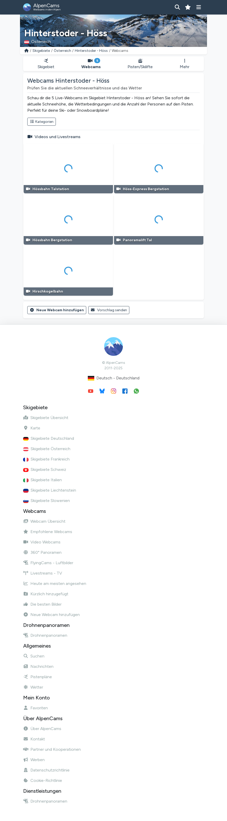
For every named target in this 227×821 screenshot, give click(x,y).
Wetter (33, 687)
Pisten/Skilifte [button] (140, 64)
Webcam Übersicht (44, 521)
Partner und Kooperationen (52, 749)
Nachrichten (38, 666)
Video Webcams (42, 542)
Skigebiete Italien (42, 479)
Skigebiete (41, 50)
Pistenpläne (37, 676)
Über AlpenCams (42, 728)
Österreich (62, 50)
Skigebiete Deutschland (48, 438)
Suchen (33, 656)
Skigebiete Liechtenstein (49, 490)
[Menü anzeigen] (198, 7)
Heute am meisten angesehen (54, 583)
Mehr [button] (184, 64)
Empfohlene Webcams (47, 531)
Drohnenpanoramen (45, 635)
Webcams (91, 64)
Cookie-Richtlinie (42, 780)
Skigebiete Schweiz (44, 469)
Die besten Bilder (42, 604)
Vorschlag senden (109, 310)
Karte (31, 428)
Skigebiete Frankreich (46, 459)
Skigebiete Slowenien (46, 500)
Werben (34, 759)
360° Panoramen (42, 552)
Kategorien (42, 121)
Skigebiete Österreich (46, 448)
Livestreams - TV (42, 573)
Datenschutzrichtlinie (46, 770)
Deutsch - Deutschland (113, 378)
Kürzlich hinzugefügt (45, 593)
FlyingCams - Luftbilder (48, 562)
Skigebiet (46, 64)
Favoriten (35, 707)
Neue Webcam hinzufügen (57, 310)
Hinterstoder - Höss (91, 50)
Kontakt (34, 739)
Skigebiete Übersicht (45, 417)
